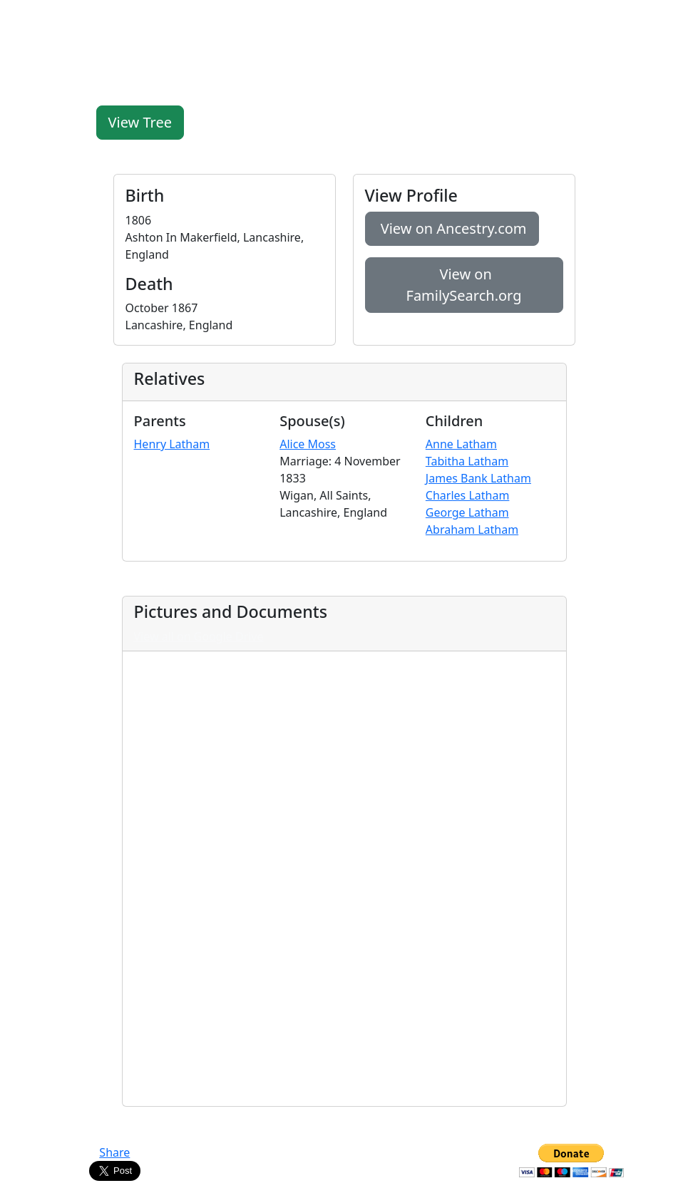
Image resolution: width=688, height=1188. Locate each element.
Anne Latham (461, 444)
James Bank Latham (478, 478)
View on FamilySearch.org (464, 284)
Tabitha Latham (467, 461)
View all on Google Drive (199, 636)
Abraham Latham (472, 529)
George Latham (467, 512)
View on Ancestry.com (452, 228)
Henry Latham (172, 444)
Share (114, 1152)
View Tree (140, 122)
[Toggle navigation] (659, 20)
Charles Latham (468, 495)
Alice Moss (307, 444)
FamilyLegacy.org (67, 19)
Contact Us (344, 1152)
